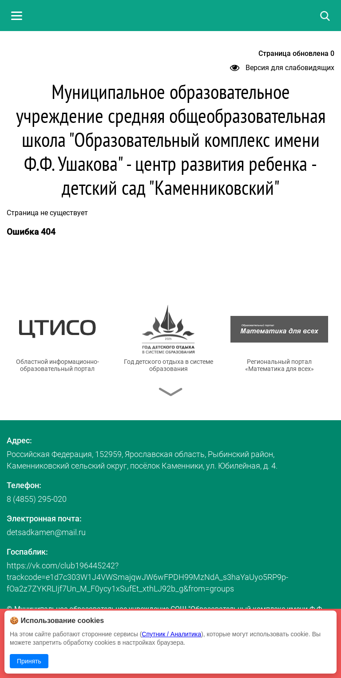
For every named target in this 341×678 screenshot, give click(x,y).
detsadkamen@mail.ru (46, 532)
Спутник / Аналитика (171, 634)
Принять (29, 661)
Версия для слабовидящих (282, 67)
